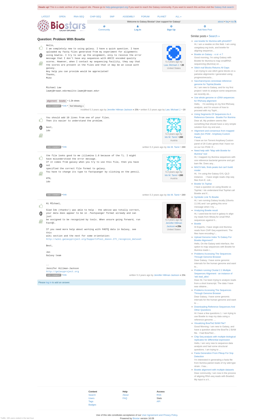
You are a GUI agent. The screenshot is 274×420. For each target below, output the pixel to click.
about (221, 21)
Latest (45, 16)
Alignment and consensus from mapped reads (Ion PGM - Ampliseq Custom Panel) (214, 134)
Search (92, 395)
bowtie (62, 101)
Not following (77, 106)
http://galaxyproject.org (62, 271)
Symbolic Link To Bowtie (206, 197)
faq (227, 21)
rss (233, 21)
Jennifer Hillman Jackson (119, 109)
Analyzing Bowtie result (206, 210)
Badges (92, 404)
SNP (112, 16)
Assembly (129, 16)
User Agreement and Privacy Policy (159, 415)
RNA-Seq (79, 16)
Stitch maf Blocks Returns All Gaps (211, 67)
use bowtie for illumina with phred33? (213, 41)
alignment (52, 101)
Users (92, 398)
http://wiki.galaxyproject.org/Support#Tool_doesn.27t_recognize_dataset (94, 239)
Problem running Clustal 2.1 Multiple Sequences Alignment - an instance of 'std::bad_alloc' (213, 273)
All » (179, 16)
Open (62, 16)
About (126, 395)
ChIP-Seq (95, 16)
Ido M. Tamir (171, 137)
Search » (214, 36)
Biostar (136, 418)
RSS (159, 395)
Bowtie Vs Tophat (203, 183)
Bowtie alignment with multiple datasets (214, 369)
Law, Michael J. (171, 65)
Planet (161, 16)
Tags (91, 401)
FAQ (125, 398)
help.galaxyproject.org (117, 7)
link (65, 105)
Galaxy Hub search (224, 7)
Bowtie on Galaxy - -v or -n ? (208, 54)
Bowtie (197, 223)
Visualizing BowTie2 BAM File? (210, 323)
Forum (145, 16)
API (158, 401)
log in (48, 282)
